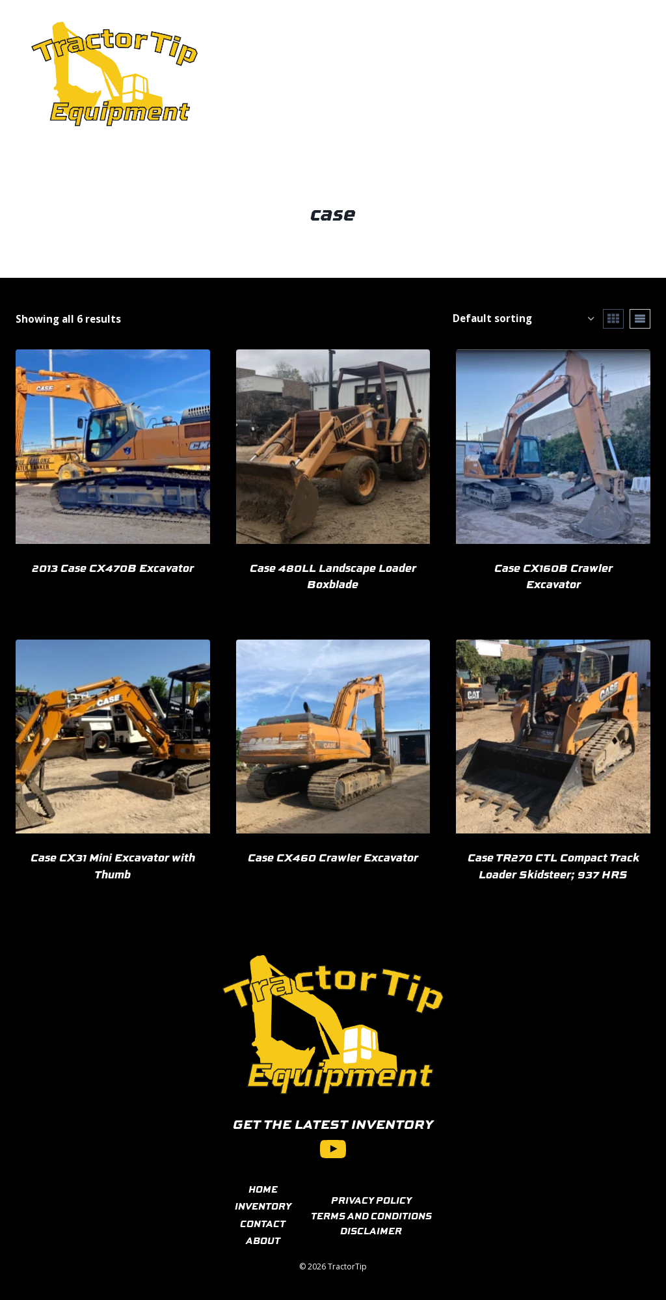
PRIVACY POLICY (371, 1199)
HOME (263, 1188)
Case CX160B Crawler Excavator (553, 576)
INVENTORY (263, 1205)
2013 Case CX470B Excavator (113, 567)
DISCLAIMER (371, 1230)
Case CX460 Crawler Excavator (333, 857)
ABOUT (263, 1240)
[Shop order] (523, 318)
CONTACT (263, 1223)
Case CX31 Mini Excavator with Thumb (113, 865)
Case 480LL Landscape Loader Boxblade (333, 576)
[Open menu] (578, 74)
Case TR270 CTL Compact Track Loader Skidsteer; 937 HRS (553, 865)
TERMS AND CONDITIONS (371, 1215)
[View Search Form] (620, 73)
